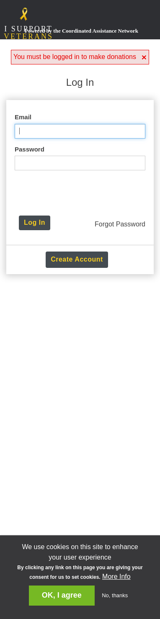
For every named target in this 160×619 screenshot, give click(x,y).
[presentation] (82, 193)
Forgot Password (120, 224)
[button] (144, 57)
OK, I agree (62, 595)
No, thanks (115, 595)
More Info (116, 576)
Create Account (77, 259)
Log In (34, 222)
